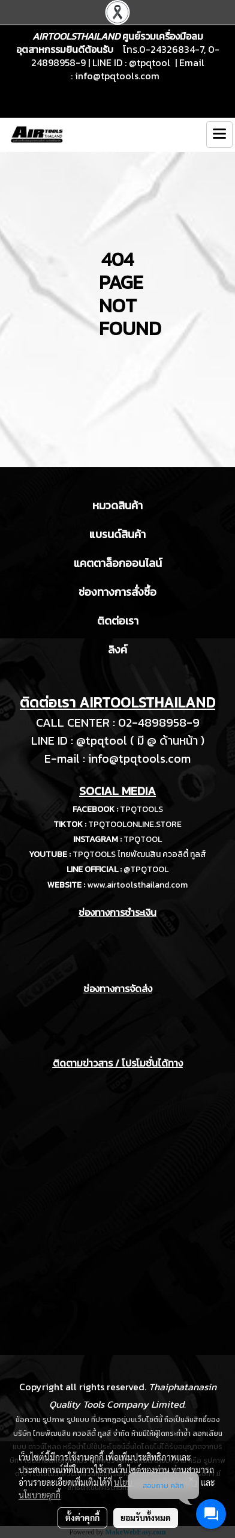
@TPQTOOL (145, 869)
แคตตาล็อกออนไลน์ (118, 563)
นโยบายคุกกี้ (40, 1494)
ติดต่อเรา (117, 621)
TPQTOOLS (141, 809)
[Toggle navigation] (219, 134)
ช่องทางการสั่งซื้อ (117, 592)
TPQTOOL (142, 839)
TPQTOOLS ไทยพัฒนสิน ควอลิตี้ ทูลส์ (139, 854)
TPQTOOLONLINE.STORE (135, 824)
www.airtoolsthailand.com (137, 885)
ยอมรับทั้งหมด (145, 1517)
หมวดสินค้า (117, 505)
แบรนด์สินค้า (117, 534)
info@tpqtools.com (117, 75)
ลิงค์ (117, 649)
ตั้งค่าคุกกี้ (82, 1517)
